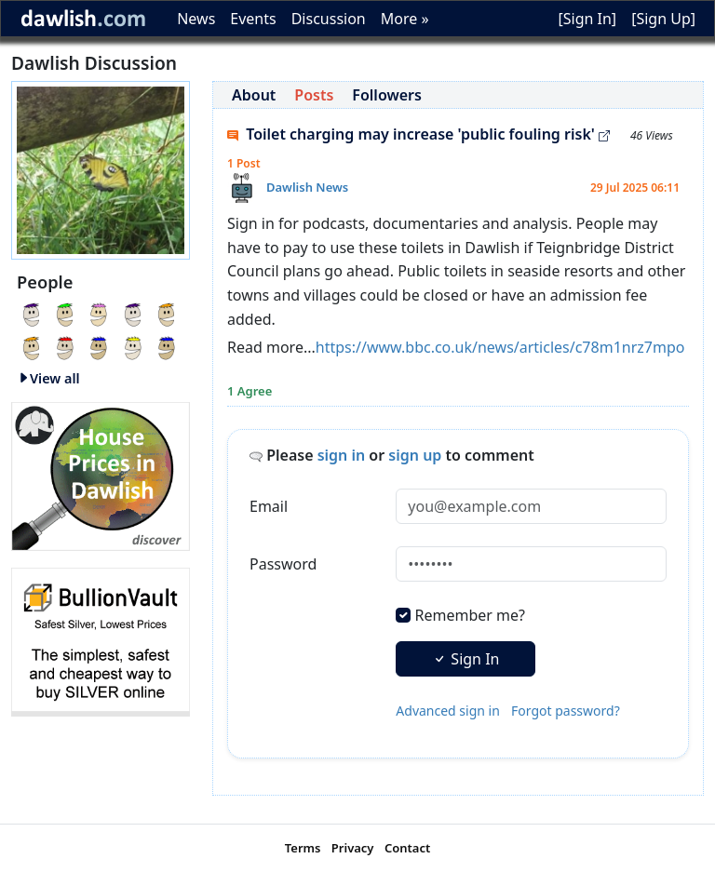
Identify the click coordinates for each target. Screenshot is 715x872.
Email (269, 506)
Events (253, 18)
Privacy (352, 847)
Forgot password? (565, 710)
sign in (341, 455)
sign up (414, 455)
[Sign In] (587, 18)
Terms (303, 847)
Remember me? (470, 615)
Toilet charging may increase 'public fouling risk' (418, 134)
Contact (407, 847)
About (254, 95)
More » (405, 18)
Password (283, 564)
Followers (387, 95)
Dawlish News (307, 187)
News (196, 18)
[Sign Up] (663, 18)
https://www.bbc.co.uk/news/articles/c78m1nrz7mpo (500, 347)
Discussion (328, 18)
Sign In (465, 659)
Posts (313, 95)
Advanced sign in (448, 710)
